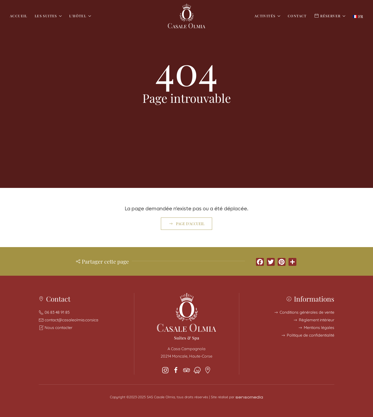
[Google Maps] (207, 369)
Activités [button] (267, 16)
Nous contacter (58, 327)
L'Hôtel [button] (80, 16)
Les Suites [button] (48, 16)
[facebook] (175, 369)
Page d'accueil (186, 223)
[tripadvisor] (186, 369)
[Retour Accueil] (186, 16)
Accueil (18, 16)
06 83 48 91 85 (57, 312)
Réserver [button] (329, 15)
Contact (297, 16)
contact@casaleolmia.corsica (71, 319)
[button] (358, 15)
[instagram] (165, 369)
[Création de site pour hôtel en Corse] (249, 397)
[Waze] (197, 369)
